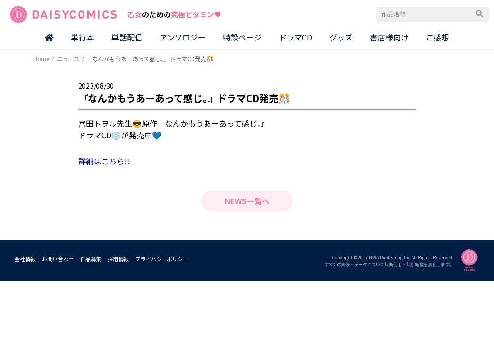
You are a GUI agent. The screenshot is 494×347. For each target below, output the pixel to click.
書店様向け (389, 37)
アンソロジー (183, 37)
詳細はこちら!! (104, 161)
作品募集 (90, 259)
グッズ (341, 37)
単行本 (82, 37)
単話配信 (126, 37)
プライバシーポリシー (161, 259)
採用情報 (118, 259)
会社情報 (25, 259)
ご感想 (437, 37)
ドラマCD (295, 37)
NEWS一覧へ (247, 201)
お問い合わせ (58, 259)
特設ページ (242, 37)
